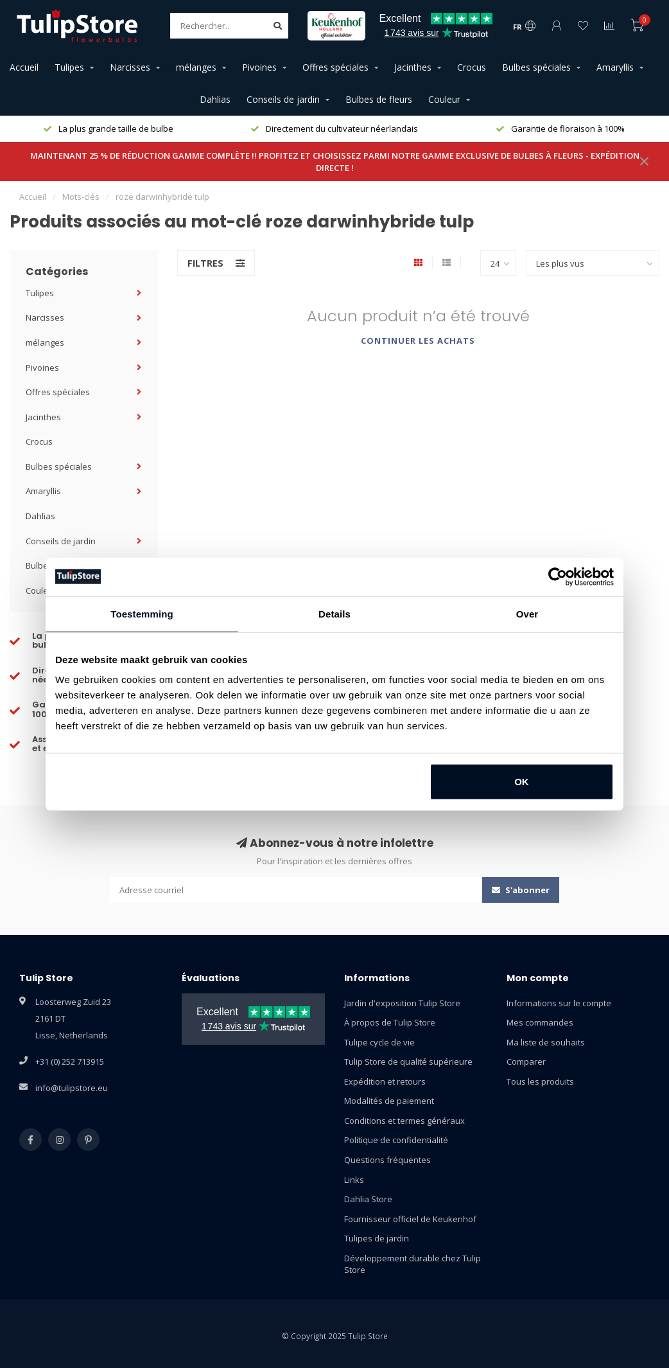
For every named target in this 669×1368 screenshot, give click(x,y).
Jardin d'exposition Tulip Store (402, 1003)
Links (354, 1180)
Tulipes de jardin (376, 1238)
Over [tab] (527, 613)
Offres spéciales (335, 67)
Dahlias (215, 99)
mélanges (196, 67)
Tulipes (69, 67)
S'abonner (521, 890)
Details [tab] (334, 613)
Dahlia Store (368, 1199)
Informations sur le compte (559, 1003)
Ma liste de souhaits (546, 1042)
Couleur (444, 99)
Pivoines (259, 67)
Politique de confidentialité (396, 1140)
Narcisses (130, 67)
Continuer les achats (418, 340)
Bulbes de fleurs (378, 99)
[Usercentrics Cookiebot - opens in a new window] (557, 576)
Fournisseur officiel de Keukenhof (410, 1219)
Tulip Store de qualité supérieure (408, 1061)
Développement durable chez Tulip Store (412, 1264)
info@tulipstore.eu (71, 1088)
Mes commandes (540, 1022)
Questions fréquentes (387, 1160)
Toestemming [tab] (141, 613)
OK (521, 781)
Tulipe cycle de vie (379, 1042)
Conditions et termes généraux (404, 1120)
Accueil (24, 67)
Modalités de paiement (389, 1100)
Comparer (526, 1061)
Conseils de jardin (283, 99)
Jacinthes (412, 67)
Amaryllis (615, 67)
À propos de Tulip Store (389, 1022)
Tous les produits (540, 1081)
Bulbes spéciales (536, 67)
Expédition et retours (385, 1081)
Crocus (471, 67)
